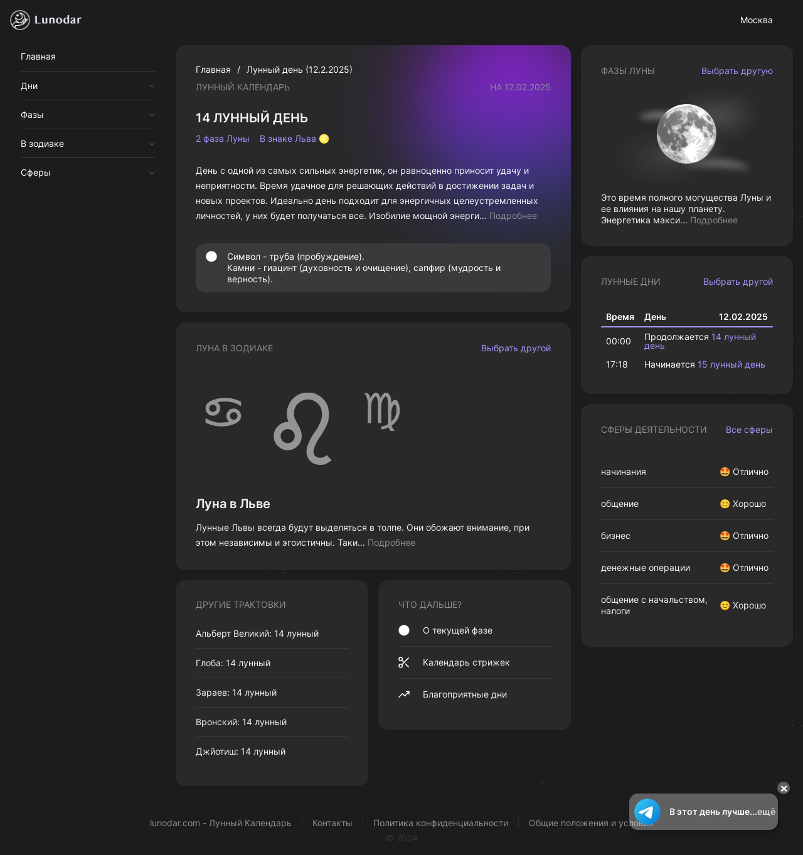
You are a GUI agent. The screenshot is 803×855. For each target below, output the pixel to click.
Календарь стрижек (454, 662)
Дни (29, 85)
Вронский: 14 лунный (241, 721)
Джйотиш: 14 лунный (240, 751)
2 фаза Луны (223, 138)
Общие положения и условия (591, 822)
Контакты (332, 822)
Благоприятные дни (452, 694)
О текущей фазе (445, 630)
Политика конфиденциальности (440, 822)
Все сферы (749, 429)
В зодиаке (42, 143)
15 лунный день (731, 364)
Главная (38, 56)
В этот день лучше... (703, 811)
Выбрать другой (516, 348)
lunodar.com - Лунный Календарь (221, 822)
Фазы (32, 114)
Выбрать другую (737, 70)
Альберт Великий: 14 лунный (257, 633)
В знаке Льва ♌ (294, 138)
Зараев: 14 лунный (236, 692)
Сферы (36, 172)
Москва (756, 19)
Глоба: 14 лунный (233, 662)
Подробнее (513, 215)
